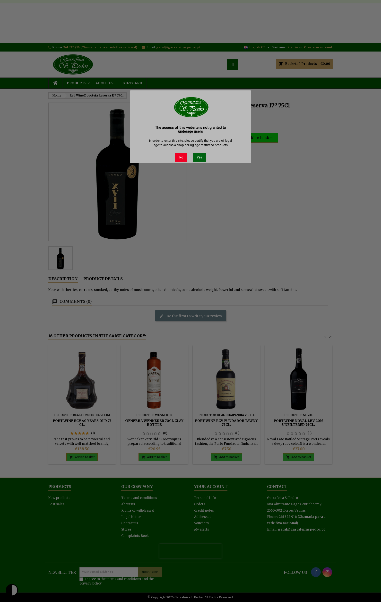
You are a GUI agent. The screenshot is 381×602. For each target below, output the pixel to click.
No (181, 157)
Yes (199, 157)
